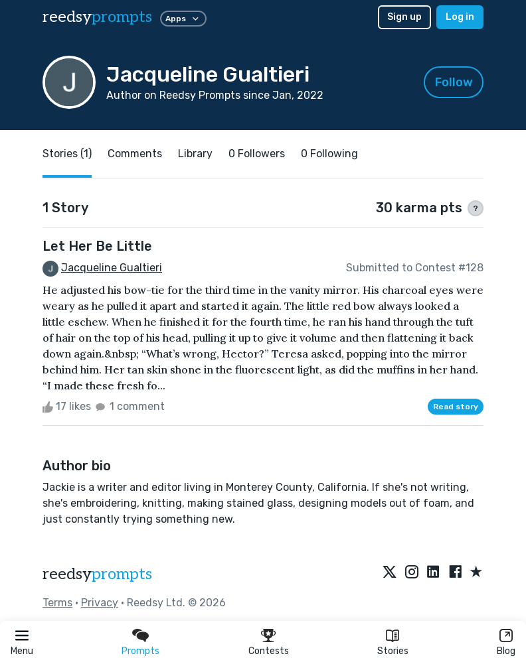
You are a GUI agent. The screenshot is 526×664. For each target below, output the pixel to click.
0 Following (329, 153)
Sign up (404, 17)
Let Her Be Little (97, 246)
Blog (506, 651)
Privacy (99, 602)
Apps (183, 18)
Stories (392, 651)
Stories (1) (67, 153)
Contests (268, 651)
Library (195, 153)
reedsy (97, 574)
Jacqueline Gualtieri (111, 267)
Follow (454, 82)
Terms (57, 602)
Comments (135, 153)
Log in (460, 17)
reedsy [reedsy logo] (97, 17)
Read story (455, 406)
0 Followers (256, 153)
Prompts (140, 651)
